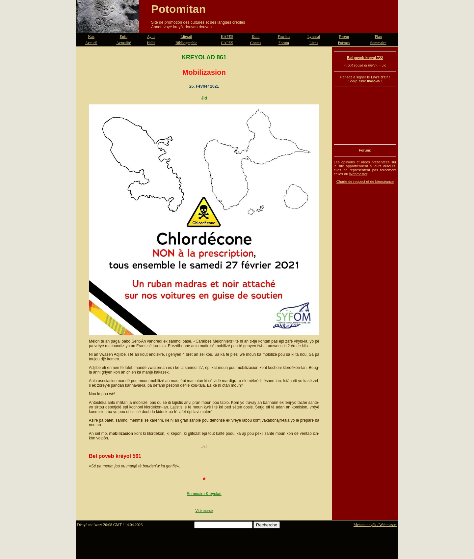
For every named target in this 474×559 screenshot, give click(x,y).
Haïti (151, 43)
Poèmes (344, 43)
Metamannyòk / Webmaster (375, 524)
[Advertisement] (365, 115)
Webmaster (358, 174)
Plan (378, 36)
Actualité (123, 43)
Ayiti (151, 36)
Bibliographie (186, 43)
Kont (255, 36)
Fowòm (283, 36)
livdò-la (373, 81)
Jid (204, 98)
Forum (283, 43)
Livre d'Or (379, 77)
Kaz (91, 36)
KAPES (227, 36)
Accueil (91, 43)
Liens (313, 43)
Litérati (186, 36)
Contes (255, 43)
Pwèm (344, 36)
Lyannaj (313, 36)
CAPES (227, 43)
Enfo (123, 36)
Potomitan (178, 9)
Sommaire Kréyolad (204, 493)
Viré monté (204, 511)
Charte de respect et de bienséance (365, 181)
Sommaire (378, 43)
